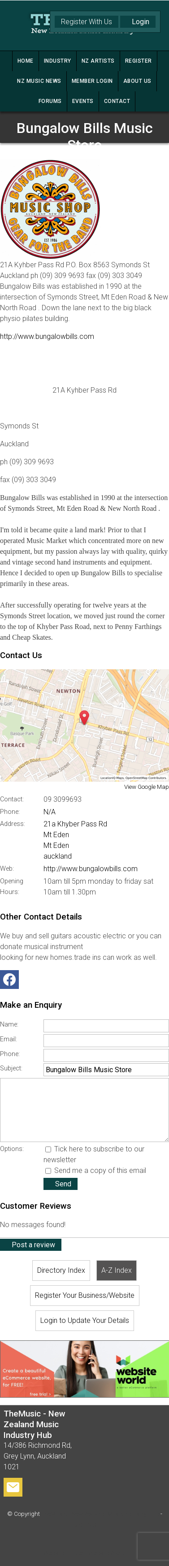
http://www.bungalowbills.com (47, 336)
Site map (84, 1524)
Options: (12, 1149)
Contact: (12, 799)
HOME (25, 61)
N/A (49, 812)
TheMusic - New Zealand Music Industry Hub (100, 1513)
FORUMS (50, 101)
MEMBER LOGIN (92, 81)
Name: (9, 1024)
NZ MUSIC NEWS (39, 81)
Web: (7, 869)
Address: (12, 824)
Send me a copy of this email (95, 1170)
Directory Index (61, 1270)
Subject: (11, 1068)
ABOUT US (137, 81)
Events (83, 101)
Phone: (10, 812)
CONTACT (117, 101)
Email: (8, 1039)
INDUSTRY (57, 61)
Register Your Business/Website (84, 1295)
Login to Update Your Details (84, 1320)
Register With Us (86, 21)
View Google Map (146, 786)
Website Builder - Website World (84, 1553)
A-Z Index (116, 1270)
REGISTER (138, 61)
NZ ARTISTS (98, 61)
